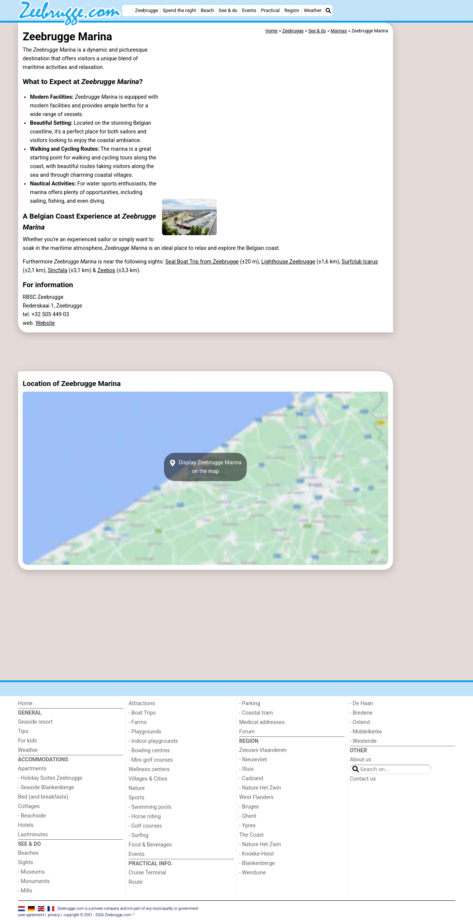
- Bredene (361, 713)
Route (135, 882)
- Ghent (248, 816)
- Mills (25, 891)
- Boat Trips (142, 713)
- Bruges (249, 807)
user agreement (31, 915)
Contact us (363, 779)
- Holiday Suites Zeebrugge (50, 778)
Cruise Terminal (147, 872)
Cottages (29, 806)
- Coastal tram (256, 713)
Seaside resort (35, 722)
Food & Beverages (150, 845)
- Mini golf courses (151, 760)
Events (249, 10)
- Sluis (246, 769)
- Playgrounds (145, 732)
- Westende (363, 741)
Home (25, 703)
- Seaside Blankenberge (46, 787)
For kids (27, 741)
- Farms (138, 722)
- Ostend (360, 722)
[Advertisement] (425, 196)
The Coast (251, 835)
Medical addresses (262, 722)
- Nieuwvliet (253, 759)
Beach (207, 10)
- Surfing (138, 835)
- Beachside (32, 816)
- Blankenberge (257, 863)
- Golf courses (145, 826)
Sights (25, 862)
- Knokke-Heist (256, 854)
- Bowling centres (149, 750)
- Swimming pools (150, 807)
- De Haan (361, 703)
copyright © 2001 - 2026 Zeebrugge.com (97, 915)
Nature (137, 788)
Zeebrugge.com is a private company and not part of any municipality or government (127, 908)
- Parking (249, 703)
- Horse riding (145, 816)
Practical (270, 10)
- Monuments (34, 881)
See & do (228, 10)
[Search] (328, 10)
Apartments (32, 768)
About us (360, 759)
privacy (54, 915)
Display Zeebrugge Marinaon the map (205, 467)
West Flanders (256, 797)
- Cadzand (251, 778)
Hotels (26, 825)
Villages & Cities (148, 779)
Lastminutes (33, 834)
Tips (23, 731)
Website (45, 323)
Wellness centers (149, 769)
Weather (312, 10)
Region (291, 10)
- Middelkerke (366, 732)
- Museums (31, 872)
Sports (136, 797)
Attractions (142, 703)
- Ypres (247, 825)
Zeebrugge (146, 10)
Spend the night (179, 10)
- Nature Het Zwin (260, 788)
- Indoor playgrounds (153, 741)
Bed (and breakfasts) (43, 797)
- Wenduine (252, 872)
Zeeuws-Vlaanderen (263, 750)
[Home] (127, 10)
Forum (247, 732)
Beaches (28, 853)
